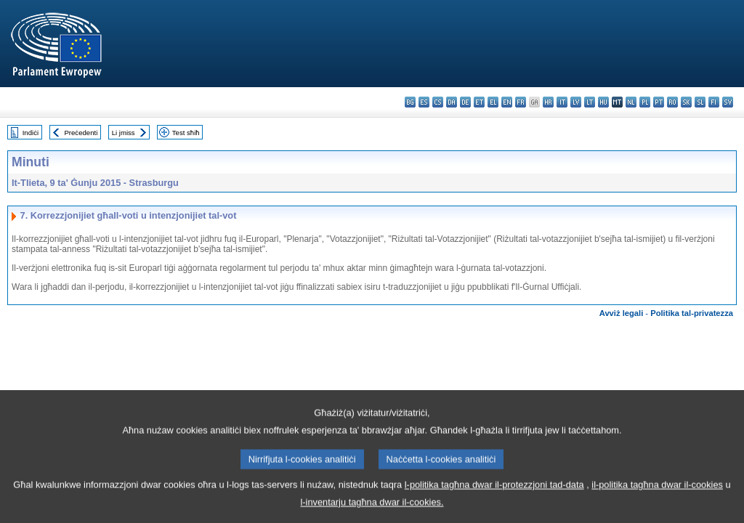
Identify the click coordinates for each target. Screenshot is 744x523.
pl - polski (644, 102)
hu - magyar (603, 102)
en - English (506, 102)
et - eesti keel (479, 102)
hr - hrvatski (548, 102)
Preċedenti (80, 133)
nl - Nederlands (631, 102)
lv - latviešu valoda (575, 102)
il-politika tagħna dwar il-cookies (657, 498)
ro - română (672, 102)
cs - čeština (437, 102)
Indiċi (31, 133)
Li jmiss (123, 133)
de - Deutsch (465, 102)
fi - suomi (713, 102)
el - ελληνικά (493, 102)
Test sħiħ (186, 133)
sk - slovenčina (686, 102)
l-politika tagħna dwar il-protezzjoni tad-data (494, 498)
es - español (423, 102)
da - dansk (451, 102)
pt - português (658, 102)
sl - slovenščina (700, 102)
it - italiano (562, 102)
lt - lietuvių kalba (589, 102)
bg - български (410, 102)
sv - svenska (727, 102)
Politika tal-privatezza (691, 313)
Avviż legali (621, 313)
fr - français (520, 102)
